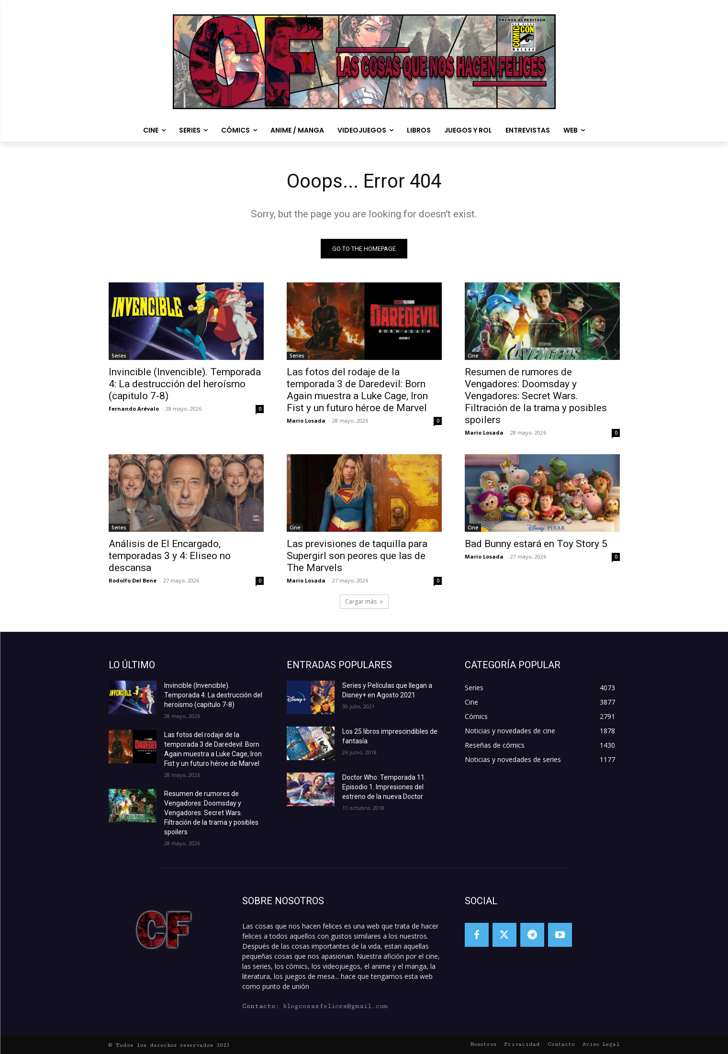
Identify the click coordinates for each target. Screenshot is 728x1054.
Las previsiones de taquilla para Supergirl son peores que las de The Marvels (357, 555)
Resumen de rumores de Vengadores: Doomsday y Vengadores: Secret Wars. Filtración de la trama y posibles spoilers (536, 396)
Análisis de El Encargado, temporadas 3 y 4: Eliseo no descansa (170, 555)
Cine (473, 355)
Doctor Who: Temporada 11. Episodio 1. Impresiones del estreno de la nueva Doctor (384, 787)
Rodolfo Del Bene (133, 580)
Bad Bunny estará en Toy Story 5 (536, 543)
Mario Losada (306, 420)
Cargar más (364, 601)
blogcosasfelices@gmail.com (335, 1006)
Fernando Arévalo (134, 408)
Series (119, 355)
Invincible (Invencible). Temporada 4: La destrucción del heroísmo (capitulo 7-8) (185, 384)
